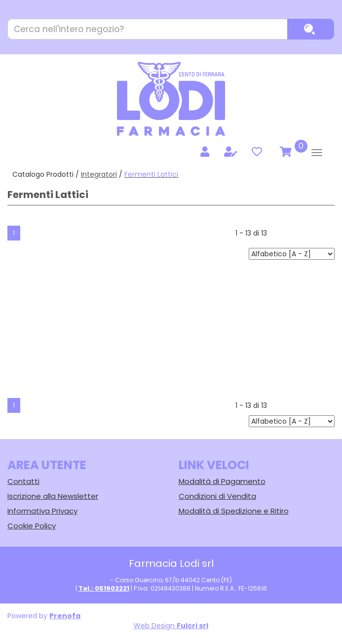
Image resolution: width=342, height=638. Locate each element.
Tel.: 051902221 (103, 588)
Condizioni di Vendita (217, 496)
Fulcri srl (192, 626)
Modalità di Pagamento (222, 481)
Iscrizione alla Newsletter (52, 496)
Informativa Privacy (42, 511)
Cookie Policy (31, 525)
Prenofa (64, 616)
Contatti (23, 481)
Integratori (99, 174)
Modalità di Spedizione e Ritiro (234, 511)
